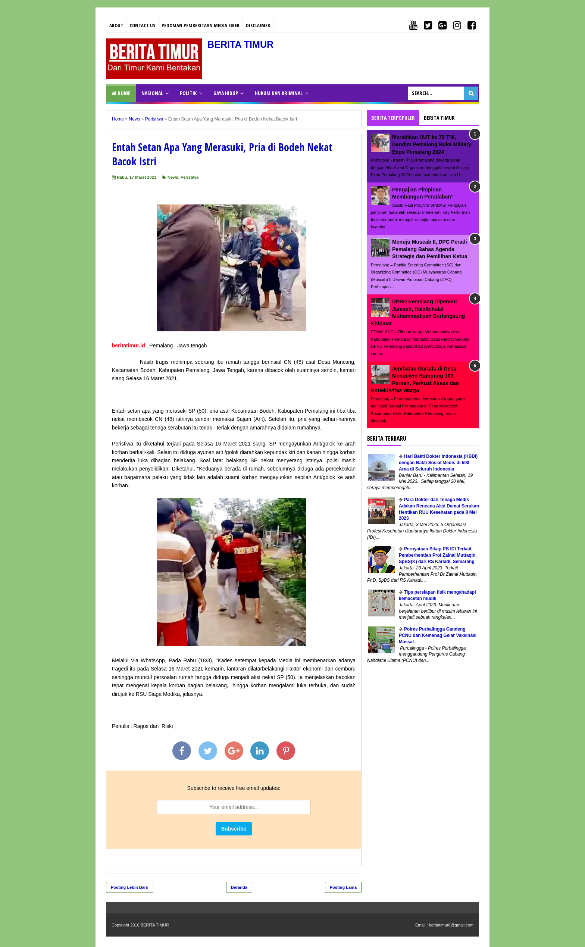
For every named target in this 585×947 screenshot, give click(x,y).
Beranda (239, 887)
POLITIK (188, 93)
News (173, 177)
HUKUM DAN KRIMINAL (279, 93)
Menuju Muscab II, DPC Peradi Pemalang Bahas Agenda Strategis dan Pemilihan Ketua (429, 249)
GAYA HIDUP (225, 93)
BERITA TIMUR (244, 44)
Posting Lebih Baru (129, 887)
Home (121, 93)
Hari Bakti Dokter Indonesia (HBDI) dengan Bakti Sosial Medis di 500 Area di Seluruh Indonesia (438, 463)
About (116, 25)
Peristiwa (189, 177)
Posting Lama (343, 887)
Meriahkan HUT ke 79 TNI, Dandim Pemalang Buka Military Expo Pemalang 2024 (431, 144)
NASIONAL (152, 93)
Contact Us (142, 25)
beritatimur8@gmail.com (451, 925)
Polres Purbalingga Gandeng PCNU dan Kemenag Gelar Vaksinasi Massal (437, 635)
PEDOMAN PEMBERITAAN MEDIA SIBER (201, 25)
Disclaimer (258, 25)
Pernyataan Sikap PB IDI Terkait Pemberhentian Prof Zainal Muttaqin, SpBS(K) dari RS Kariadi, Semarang (438, 555)
